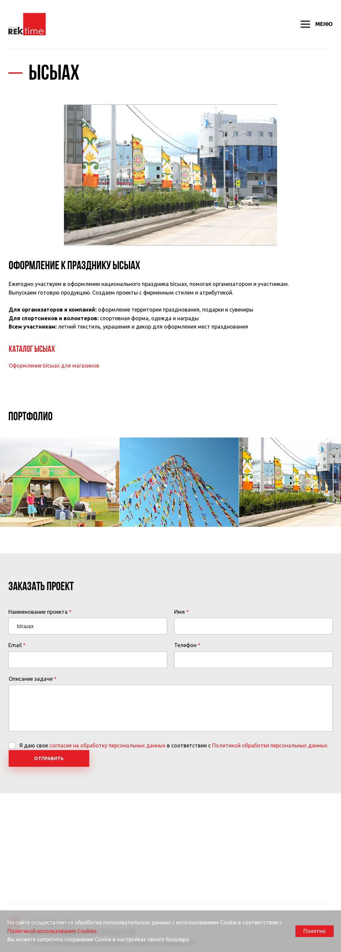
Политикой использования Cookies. (52, 931)
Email (15, 645)
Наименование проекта (38, 612)
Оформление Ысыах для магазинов (54, 366)
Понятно (314, 931)
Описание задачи (31, 679)
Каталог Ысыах (32, 350)
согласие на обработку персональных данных (107, 745)
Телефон (185, 645)
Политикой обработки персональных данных (269, 745)
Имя (179, 612)
